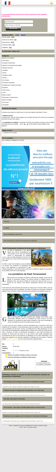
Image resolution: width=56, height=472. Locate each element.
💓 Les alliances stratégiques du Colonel (13, 140)
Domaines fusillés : (8, 45)
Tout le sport (5, 102)
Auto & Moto (5, 60)
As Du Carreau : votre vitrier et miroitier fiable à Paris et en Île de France (24, 407)
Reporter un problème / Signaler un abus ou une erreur (22, 355)
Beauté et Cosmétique (8, 58)
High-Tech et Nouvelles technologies (12, 65)
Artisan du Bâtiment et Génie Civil (13, 234)
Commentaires (6, 353)
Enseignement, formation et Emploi (11, 85)
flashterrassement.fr (12, 339)
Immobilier (5, 70)
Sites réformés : (8, 42)
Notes (4, 350)
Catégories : (7, 47)
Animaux (4, 77)
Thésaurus (6, 221)
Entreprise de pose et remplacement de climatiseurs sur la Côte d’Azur (24, 390)
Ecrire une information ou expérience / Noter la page (22, 357)
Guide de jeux (6, 90)
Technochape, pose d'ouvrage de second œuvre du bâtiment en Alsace (24, 381)
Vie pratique (5, 104)
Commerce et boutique (8, 82)
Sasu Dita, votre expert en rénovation (14, 399)
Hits (3, 344)
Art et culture (5, 80)
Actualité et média (7, 75)
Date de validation (5, 347)
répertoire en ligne (42, 425)
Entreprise (5, 87)
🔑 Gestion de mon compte (9, 132)
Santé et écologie (7, 99)
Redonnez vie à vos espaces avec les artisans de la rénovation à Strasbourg (25, 416)
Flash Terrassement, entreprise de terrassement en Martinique (20, 240)
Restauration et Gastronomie (10, 97)
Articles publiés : (8, 37)
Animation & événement (8, 63)
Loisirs (4, 92)
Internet (4, 72)
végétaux (4, 257)
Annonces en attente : (9, 40)
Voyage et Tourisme (7, 67)
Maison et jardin (6, 95)
